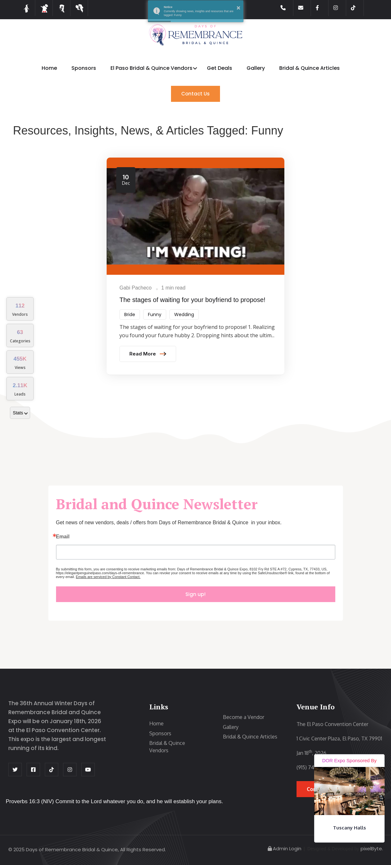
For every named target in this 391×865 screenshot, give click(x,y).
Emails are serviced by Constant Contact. (108, 577)
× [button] (238, 7)
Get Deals (219, 68)
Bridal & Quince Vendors (167, 747)
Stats (20, 412)
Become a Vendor (243, 717)
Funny (154, 314)
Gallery (256, 68)
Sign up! (195, 594)
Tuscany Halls (349, 828)
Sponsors (83, 68)
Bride (129, 314)
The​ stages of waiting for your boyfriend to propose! (192, 299)
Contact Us (195, 93)
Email (63, 536)
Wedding (184, 314)
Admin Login (284, 848)
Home (49, 68)
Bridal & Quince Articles (309, 68)
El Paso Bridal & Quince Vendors (151, 68)
